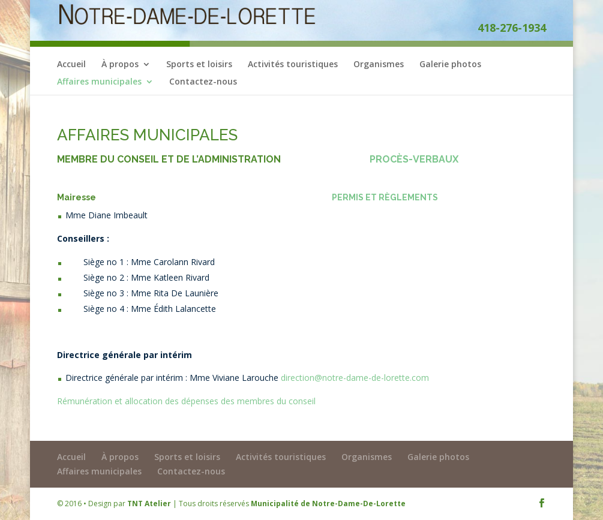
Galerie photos (450, 65)
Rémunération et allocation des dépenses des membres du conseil (186, 401)
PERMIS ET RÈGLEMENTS (385, 197)
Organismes (378, 65)
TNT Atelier (149, 503)
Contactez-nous (203, 82)
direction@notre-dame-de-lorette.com (355, 377)
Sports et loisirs (199, 65)
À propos (120, 65)
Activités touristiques (293, 65)
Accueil (71, 65)
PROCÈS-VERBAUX (414, 159)
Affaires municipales (99, 82)
